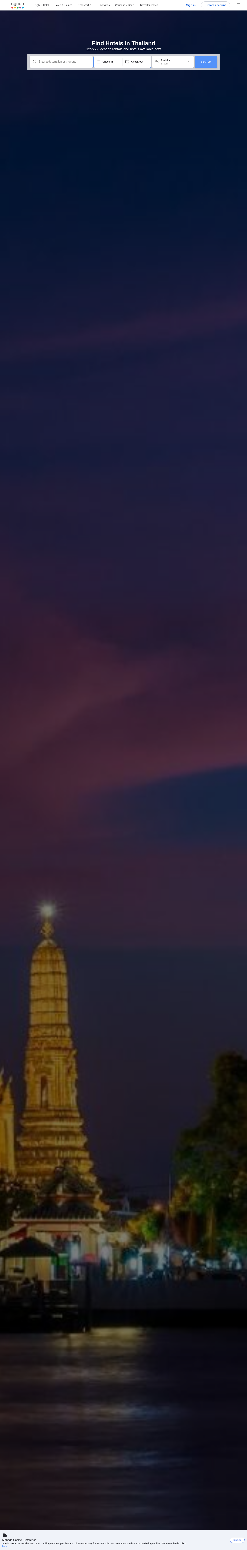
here (4, 1546)
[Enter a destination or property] (64, 61)
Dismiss (237, 1540)
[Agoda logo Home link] (17, 5)
